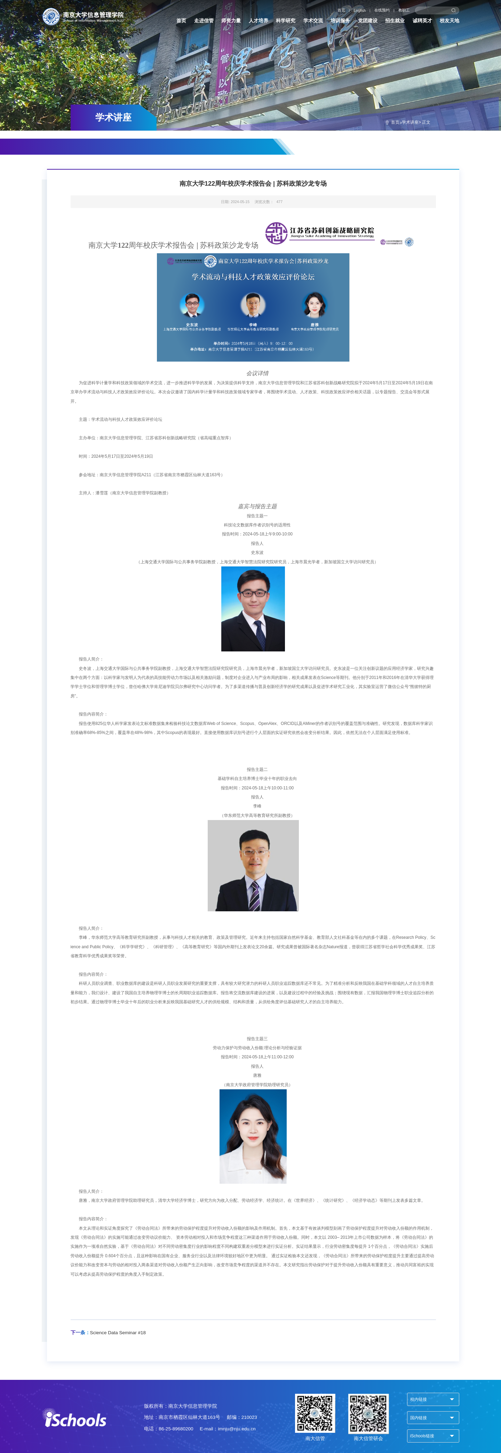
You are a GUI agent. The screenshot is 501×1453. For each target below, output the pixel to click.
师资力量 (231, 20)
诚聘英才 (422, 20)
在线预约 (382, 10)
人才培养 (258, 20)
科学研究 (285, 20)
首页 (341, 10)
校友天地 (449, 20)
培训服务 (340, 20)
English (359, 10)
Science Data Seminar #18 (108, 1332)
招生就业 (395, 20)
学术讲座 (410, 122)
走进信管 (204, 20)
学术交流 (313, 20)
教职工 (404, 10)
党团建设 (367, 20)
